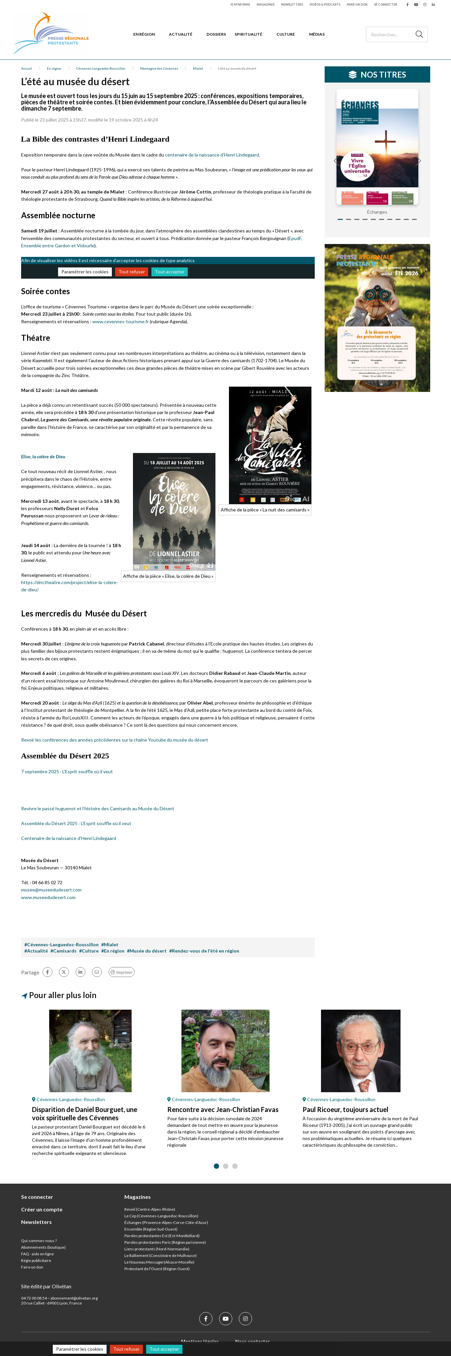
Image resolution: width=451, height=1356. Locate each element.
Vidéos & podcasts (324, 4)
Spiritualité (248, 34)
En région (144, 34)
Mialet (198, 68)
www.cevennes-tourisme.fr (120, 321)
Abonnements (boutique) (43, 1247)
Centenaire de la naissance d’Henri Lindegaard (68, 838)
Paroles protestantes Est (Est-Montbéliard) (162, 1235)
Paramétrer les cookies (85, 271)
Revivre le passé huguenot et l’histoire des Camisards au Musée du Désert (97, 808)
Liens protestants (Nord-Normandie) (156, 1248)
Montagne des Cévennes (159, 68)
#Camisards (63, 951)
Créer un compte (41, 1209)
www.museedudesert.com (48, 897)
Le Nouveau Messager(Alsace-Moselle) (159, 1262)
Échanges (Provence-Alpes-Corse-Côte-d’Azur (165, 1222)
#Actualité (36, 951)
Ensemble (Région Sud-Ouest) (150, 1229)
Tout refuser (131, 271)
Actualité (180, 34)
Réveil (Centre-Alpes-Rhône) (149, 1209)
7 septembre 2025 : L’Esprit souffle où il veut (67, 771)
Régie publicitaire (36, 1260)
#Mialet (109, 944)
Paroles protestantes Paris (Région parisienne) (165, 1242)
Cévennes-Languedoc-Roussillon (100, 68)
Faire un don (357, 4)
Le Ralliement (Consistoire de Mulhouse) (160, 1255)
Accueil (26, 68)
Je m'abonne (240, 4)
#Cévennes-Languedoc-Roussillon (61, 944)
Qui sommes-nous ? (39, 1240)
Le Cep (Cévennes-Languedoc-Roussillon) (161, 1215)
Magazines (265, 4)
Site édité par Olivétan (46, 1286)
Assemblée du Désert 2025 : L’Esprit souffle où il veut (76, 823)
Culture (285, 34)
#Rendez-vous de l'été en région (204, 951)
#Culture (89, 951)
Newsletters (292, 4)
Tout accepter (169, 271)
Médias (317, 34)
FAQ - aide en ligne (37, 1253)
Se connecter (385, 4)
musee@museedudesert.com (51, 889)
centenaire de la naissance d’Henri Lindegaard (212, 154)
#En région (112, 951)
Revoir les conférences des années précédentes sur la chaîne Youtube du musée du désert (114, 740)
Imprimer (124, 972)
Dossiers (216, 34)
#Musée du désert (147, 951)
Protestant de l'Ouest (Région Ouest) (157, 1268)
